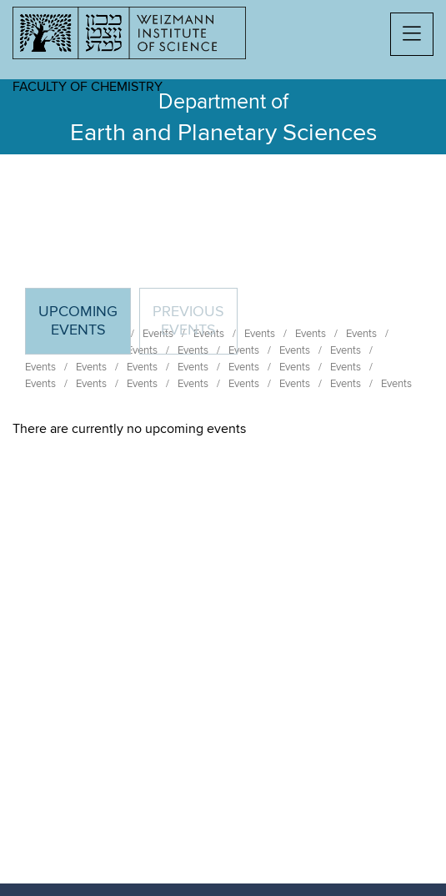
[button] (411, 34)
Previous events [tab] (188, 321)
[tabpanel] (223, 428)
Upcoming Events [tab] (84, 328)
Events (40, 367)
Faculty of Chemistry (88, 86)
